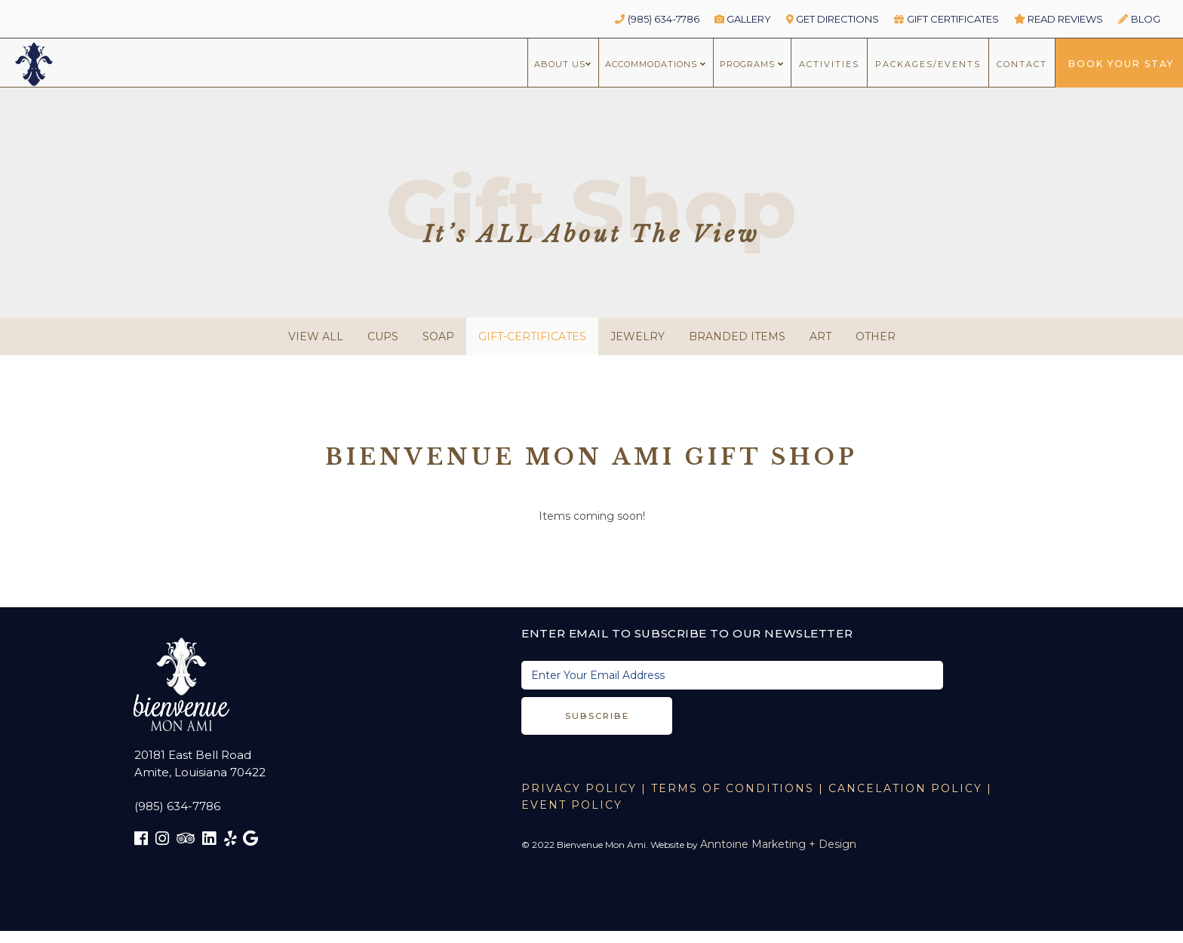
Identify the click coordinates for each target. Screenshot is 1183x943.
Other (876, 336)
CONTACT (1022, 64)
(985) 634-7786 (657, 19)
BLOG (1139, 19)
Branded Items (737, 336)
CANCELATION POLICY (905, 788)
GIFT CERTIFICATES (946, 19)
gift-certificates (532, 336)
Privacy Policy (579, 788)
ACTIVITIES (829, 64)
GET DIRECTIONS (833, 19)
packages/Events (928, 64)
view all (315, 336)
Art (820, 336)
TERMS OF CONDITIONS (732, 788)
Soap (438, 336)
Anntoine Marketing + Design (778, 844)
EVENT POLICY (571, 805)
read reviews (1059, 19)
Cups (382, 336)
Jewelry (637, 336)
